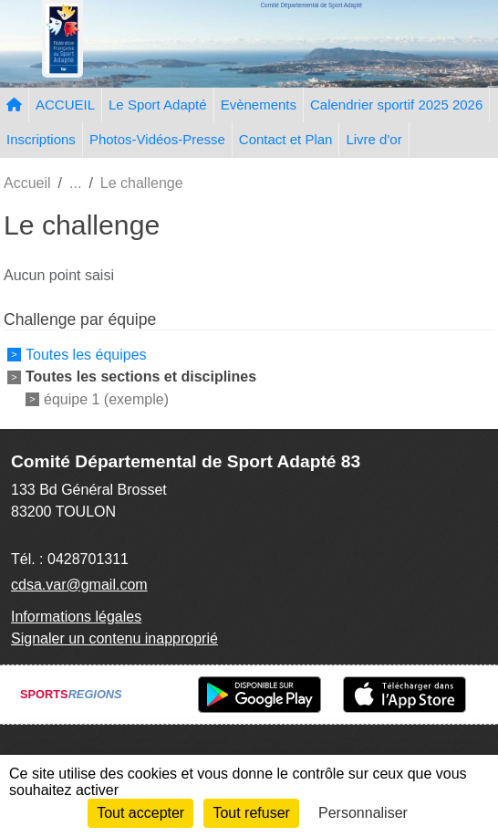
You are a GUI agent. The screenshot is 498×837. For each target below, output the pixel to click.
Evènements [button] (258, 104)
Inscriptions (41, 139)
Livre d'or (373, 139)
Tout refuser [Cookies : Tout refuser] (251, 813)
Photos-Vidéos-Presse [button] (157, 139)
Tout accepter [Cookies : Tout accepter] (140, 813)
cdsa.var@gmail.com (79, 584)
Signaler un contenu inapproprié (114, 638)
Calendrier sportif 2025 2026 (396, 104)
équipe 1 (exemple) (106, 399)
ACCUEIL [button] (65, 104)
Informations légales (76, 616)
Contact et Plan (286, 139)
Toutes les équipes (86, 354)
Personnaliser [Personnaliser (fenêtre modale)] (363, 813)
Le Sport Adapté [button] (158, 104)
